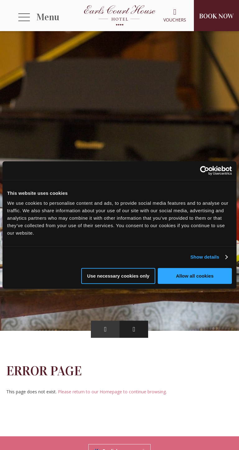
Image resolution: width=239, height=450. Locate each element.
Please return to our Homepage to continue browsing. (112, 392)
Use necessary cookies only (118, 276)
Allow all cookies (194, 276)
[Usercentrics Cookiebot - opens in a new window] (204, 170)
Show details (204, 257)
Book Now (216, 16)
